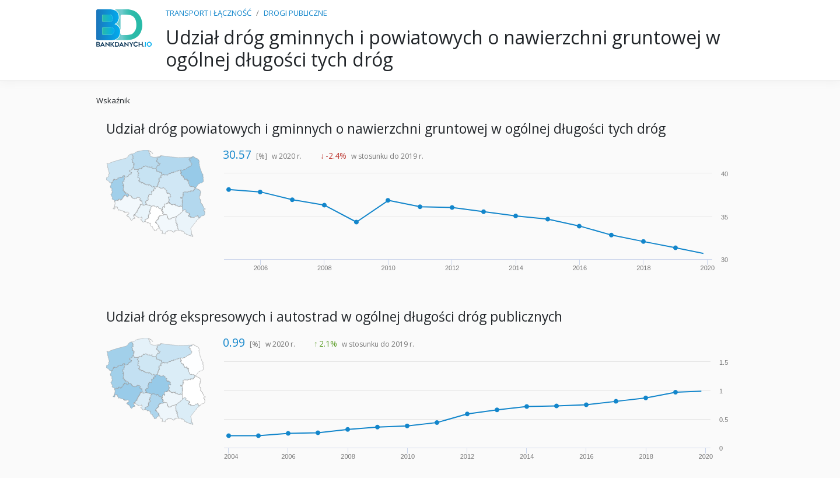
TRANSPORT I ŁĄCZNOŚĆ (208, 13)
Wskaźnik (113, 100)
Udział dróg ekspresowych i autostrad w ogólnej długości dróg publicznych (334, 317)
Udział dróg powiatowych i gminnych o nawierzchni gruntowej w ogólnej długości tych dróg (386, 129)
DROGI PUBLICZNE (295, 13)
